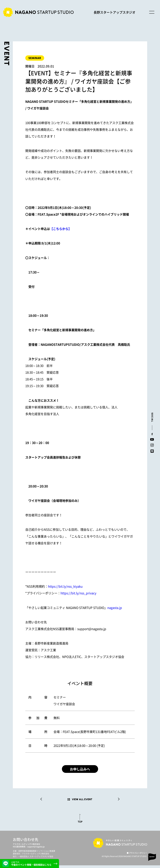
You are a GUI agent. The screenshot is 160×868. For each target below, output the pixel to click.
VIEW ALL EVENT (82, 802)
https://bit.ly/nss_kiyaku (65, 586)
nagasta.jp (114, 607)
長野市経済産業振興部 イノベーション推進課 (36, 853)
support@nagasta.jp (36, 849)
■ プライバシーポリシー (137, 855)
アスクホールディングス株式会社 (26, 846)
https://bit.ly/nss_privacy (78, 593)
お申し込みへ (80, 770)
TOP (80, 824)
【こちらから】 (60, 228)
